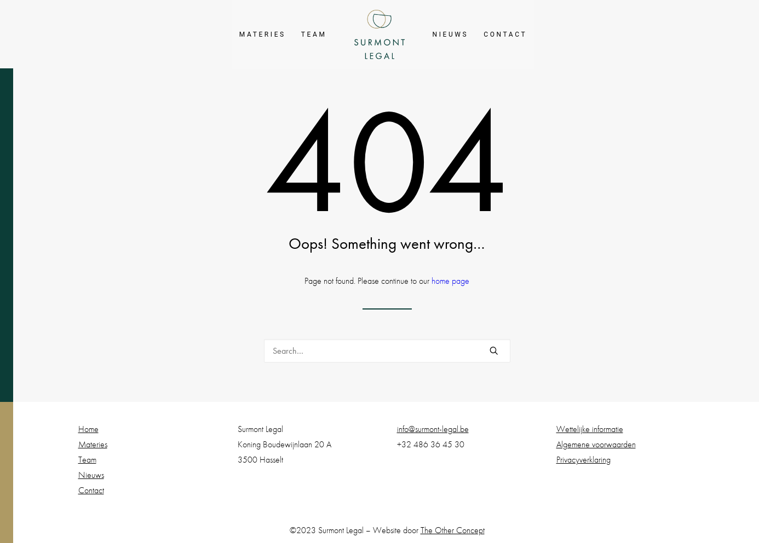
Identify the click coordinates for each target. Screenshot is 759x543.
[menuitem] (263, 34)
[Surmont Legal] (379, 34)
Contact (505, 34)
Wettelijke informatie (589, 429)
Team (314, 34)
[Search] (387, 351)
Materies (262, 34)
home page (450, 281)
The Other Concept (453, 530)
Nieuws (450, 34)
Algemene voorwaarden (596, 444)
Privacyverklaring (583, 459)
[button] (494, 350)
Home (88, 429)
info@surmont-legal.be (433, 429)
